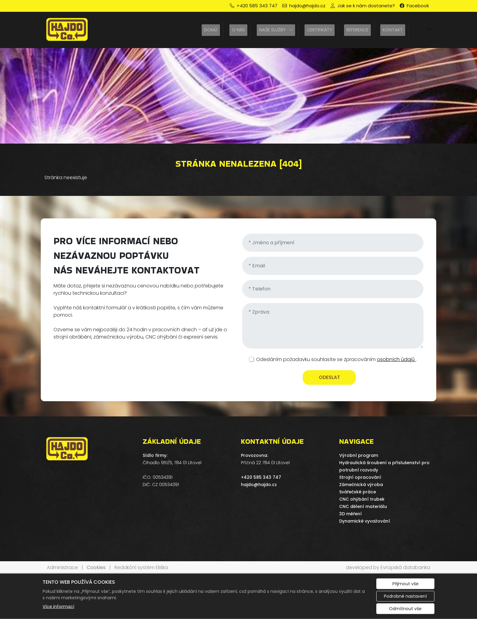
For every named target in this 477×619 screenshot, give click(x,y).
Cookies (96, 567)
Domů (211, 30)
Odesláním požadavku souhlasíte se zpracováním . (336, 359)
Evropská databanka (405, 567)
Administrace (62, 567)
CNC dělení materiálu (363, 506)
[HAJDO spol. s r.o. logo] (67, 30)
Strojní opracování (360, 477)
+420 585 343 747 (261, 477)
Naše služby (272, 30)
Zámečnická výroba (361, 485)
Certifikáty (319, 30)
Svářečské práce (357, 492)
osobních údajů (396, 359)
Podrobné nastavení (405, 596)
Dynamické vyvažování (364, 521)
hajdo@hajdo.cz (259, 485)
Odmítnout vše (405, 609)
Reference (357, 30)
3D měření (350, 514)
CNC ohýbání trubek (362, 499)
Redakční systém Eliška (141, 567)
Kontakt (393, 30)
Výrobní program (358, 455)
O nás (238, 30)
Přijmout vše (405, 584)
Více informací (58, 606)
